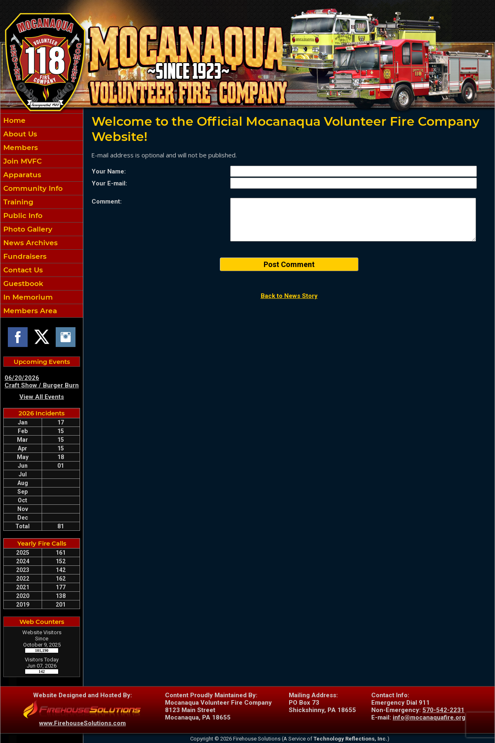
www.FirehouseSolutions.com (82, 723)
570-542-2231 (443, 710)
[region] (41, 215)
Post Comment (289, 264)
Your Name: (109, 171)
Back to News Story (289, 296)
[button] (41, 147)
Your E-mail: (109, 183)
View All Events (41, 397)
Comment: (107, 201)
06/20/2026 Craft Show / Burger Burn (42, 381)
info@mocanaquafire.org (429, 717)
